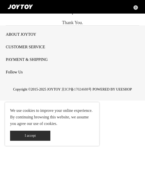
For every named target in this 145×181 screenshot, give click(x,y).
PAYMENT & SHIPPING (27, 59)
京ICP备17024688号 (76, 89)
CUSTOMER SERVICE (25, 47)
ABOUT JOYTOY (21, 34)
